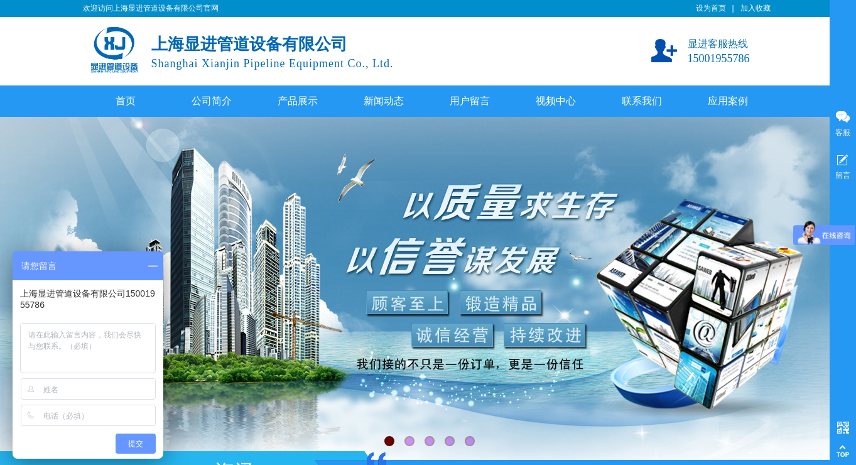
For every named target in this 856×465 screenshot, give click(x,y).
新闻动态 (384, 101)
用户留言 (470, 101)
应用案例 (728, 101)
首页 (126, 101)
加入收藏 (755, 8)
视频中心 (556, 101)
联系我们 (642, 101)
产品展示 (298, 101)
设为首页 (711, 8)
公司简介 (212, 101)
